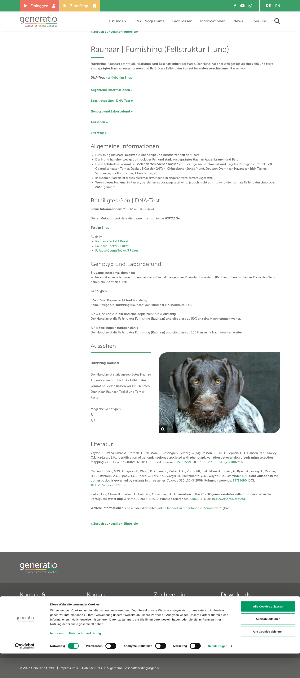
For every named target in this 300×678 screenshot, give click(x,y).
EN (277, 6)
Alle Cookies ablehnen (268, 656)
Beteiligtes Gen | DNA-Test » (112, 100)
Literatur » (99, 132)
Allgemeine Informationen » (112, 90)
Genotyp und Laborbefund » (112, 111)
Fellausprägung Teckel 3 (116, 250)
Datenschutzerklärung (85, 657)
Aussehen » (99, 122)
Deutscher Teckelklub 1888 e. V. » (179, 614)
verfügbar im (119, 77)
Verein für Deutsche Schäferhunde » (181, 608)
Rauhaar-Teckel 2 (112, 246)
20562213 (196, 498)
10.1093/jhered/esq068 (228, 498)
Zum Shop (80, 6)
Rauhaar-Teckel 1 (111, 241)
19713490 (240, 480)
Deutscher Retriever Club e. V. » (177, 620)
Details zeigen (217, 670)
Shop (105, 227)
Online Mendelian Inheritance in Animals (185, 508)
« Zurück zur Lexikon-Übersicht (115, 31)
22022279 (184, 462)
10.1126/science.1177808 (108, 485)
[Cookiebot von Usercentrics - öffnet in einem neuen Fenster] (25, 670)
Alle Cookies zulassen (268, 630)
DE (268, 6)
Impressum (58, 657)
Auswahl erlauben (268, 643)
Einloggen (39, 6)
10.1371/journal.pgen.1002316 (221, 462)
